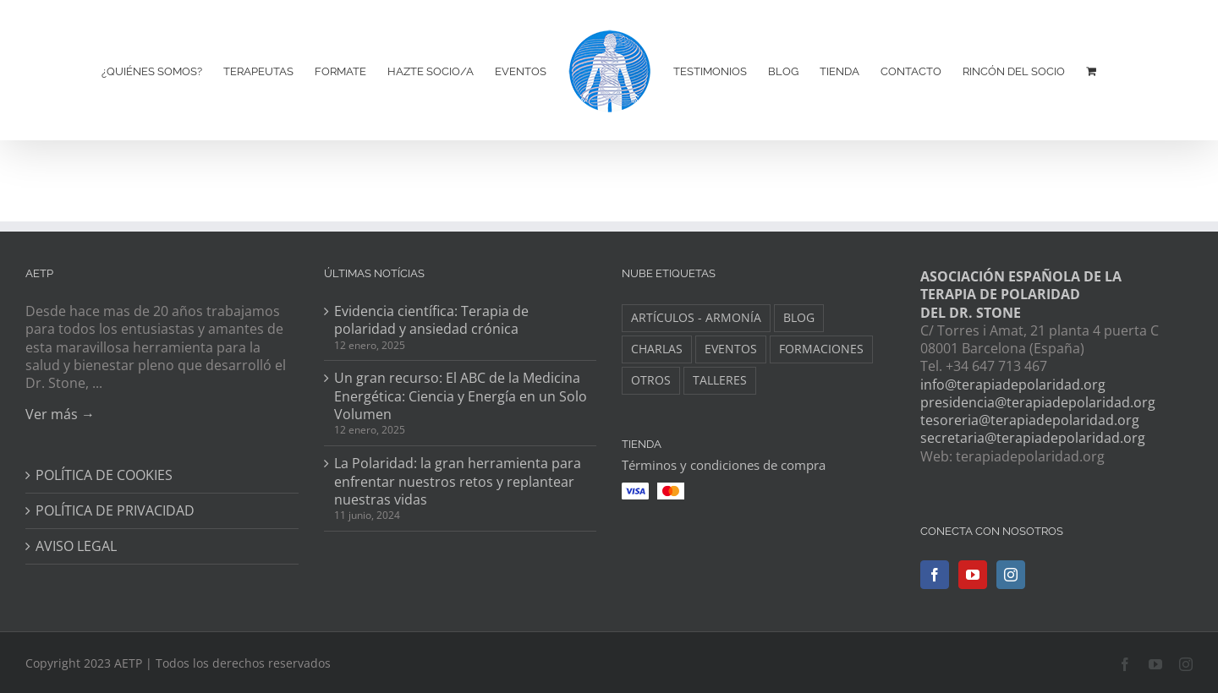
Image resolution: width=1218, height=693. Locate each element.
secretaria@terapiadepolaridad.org (1032, 437)
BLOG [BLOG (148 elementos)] (799, 317)
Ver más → (60, 414)
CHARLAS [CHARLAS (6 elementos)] (657, 349)
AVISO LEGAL (76, 546)
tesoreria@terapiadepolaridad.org (1029, 420)
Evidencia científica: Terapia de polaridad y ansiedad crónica (431, 320)
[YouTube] (972, 574)
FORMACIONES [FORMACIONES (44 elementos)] (821, 349)
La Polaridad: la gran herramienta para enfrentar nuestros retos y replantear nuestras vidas (457, 482)
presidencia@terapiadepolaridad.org (1037, 402)
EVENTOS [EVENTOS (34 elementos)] (731, 349)
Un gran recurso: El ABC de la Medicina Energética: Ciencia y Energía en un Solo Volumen (460, 396)
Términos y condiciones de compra (724, 464)
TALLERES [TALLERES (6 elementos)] (720, 380)
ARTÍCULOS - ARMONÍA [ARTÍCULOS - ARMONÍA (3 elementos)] (696, 317)
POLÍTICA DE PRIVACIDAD (115, 511)
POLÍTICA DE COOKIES (104, 475)
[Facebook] (934, 574)
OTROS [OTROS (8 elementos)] (651, 380)
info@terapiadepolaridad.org (1013, 384)
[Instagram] (1010, 574)
